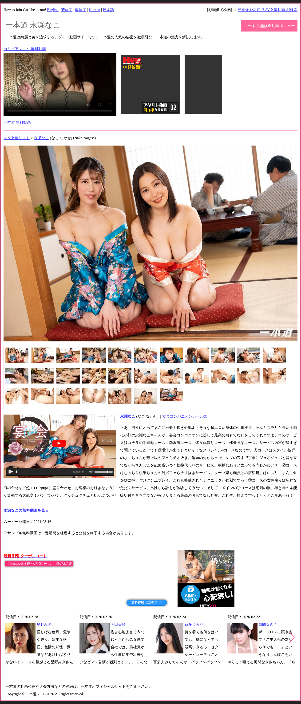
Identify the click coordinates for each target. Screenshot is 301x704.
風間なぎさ (267, 624)
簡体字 (80, 10)
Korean (94, 10)
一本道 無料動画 (17, 122)
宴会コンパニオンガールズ (184, 416)
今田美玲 (118, 624)
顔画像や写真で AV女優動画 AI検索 (267, 10)
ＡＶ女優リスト (17, 138)
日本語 (108, 10)
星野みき (44, 624)
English (53, 10)
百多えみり (194, 624)
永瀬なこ (41, 138)
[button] (292, 638)
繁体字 (66, 10)
